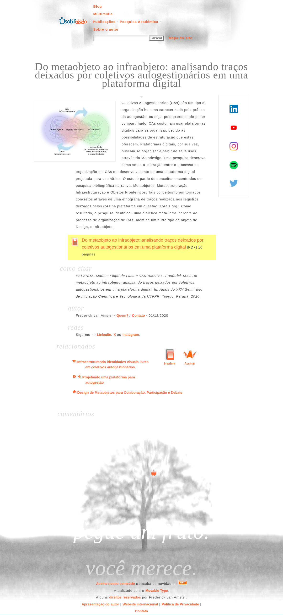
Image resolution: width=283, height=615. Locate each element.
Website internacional (140, 604)
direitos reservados (125, 597)
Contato (138, 315)
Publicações (104, 22)
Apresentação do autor (100, 604)
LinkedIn (104, 335)
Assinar (189, 363)
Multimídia (103, 14)
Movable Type (156, 591)
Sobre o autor (106, 29)
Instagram (131, 335)
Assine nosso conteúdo (115, 584)
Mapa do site (180, 38)
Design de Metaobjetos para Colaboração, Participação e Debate (129, 392)
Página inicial (73, 20)
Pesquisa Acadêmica (139, 22)
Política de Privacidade (180, 604)
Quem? (122, 315)
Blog (97, 6)
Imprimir (169, 363)
